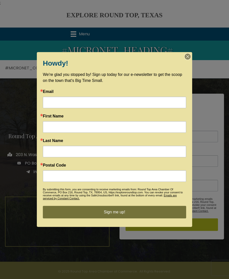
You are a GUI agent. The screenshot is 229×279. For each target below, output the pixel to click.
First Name (53, 116)
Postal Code (54, 165)
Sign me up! (114, 212)
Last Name (53, 141)
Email (48, 92)
